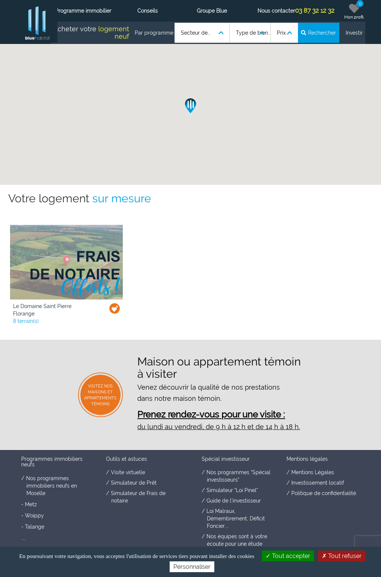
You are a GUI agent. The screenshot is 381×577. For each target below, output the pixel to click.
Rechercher (318, 33)
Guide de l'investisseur (233, 501)
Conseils (147, 11)
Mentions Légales (312, 472)
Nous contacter (276, 11)
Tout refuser (342, 555)
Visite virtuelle (128, 472)
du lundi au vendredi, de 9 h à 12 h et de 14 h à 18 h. (218, 427)
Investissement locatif (317, 483)
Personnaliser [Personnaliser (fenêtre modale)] (192, 566)
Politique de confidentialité (323, 493)
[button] (190, 105)
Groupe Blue (212, 11)
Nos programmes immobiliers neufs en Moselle (51, 485)
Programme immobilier (83, 11)
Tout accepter (288, 555)
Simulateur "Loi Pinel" (232, 490)
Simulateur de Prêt (134, 483)
